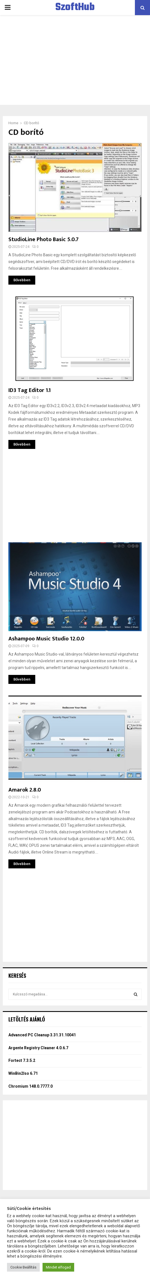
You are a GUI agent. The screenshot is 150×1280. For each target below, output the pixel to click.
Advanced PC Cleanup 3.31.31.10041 (42, 1035)
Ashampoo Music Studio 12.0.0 (46, 639)
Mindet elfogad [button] (58, 1267)
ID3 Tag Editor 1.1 (29, 390)
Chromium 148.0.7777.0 (30, 1086)
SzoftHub (75, 8)
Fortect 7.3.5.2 (21, 1060)
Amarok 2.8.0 (24, 790)
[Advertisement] (75, 60)
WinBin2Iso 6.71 (23, 1073)
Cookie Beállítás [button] (23, 1267)
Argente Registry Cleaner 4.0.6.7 (38, 1048)
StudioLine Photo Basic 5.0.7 (43, 239)
